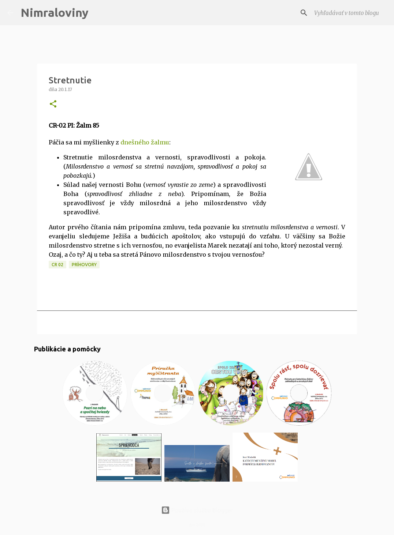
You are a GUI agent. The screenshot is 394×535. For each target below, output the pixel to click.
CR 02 (57, 264)
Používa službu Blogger (197, 510)
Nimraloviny (55, 12)
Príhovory (84, 264)
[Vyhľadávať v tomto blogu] (349, 13)
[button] (53, 104)
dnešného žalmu (144, 142)
